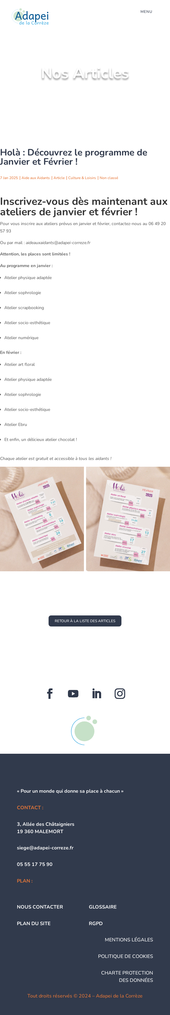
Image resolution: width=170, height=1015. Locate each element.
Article (59, 177)
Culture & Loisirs (82, 177)
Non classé (109, 177)
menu (146, 11)
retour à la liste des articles (85, 621)
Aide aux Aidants (36, 177)
